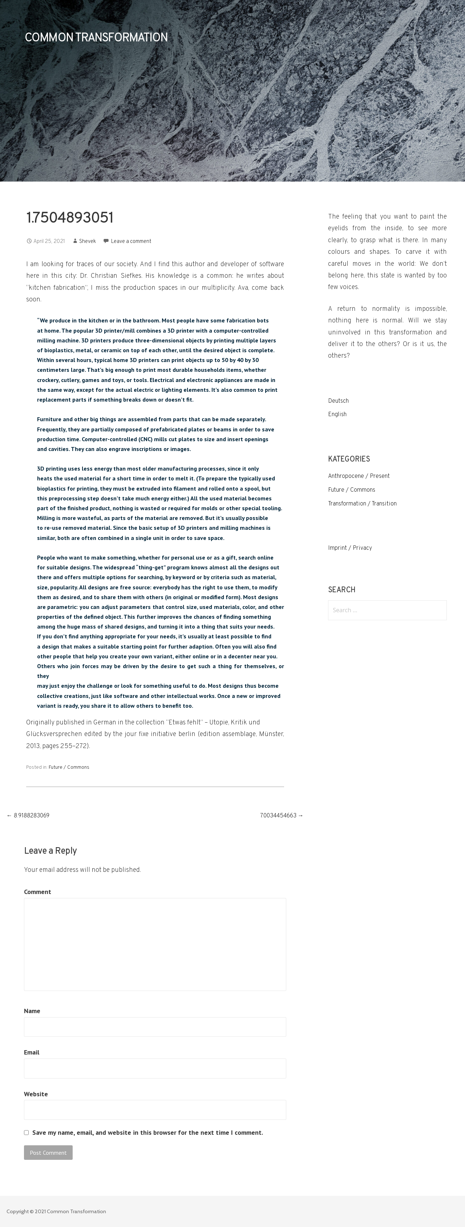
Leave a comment (131, 241)
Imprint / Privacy (350, 548)
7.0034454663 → (282, 816)
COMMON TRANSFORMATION (95, 38)
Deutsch (338, 401)
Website (36, 1094)
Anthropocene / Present (359, 476)
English (337, 414)
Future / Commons (69, 767)
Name (32, 1011)
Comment (37, 891)
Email (31, 1052)
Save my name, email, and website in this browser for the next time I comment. (147, 1132)
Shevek (87, 241)
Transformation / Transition (362, 504)
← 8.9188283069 (28, 816)
